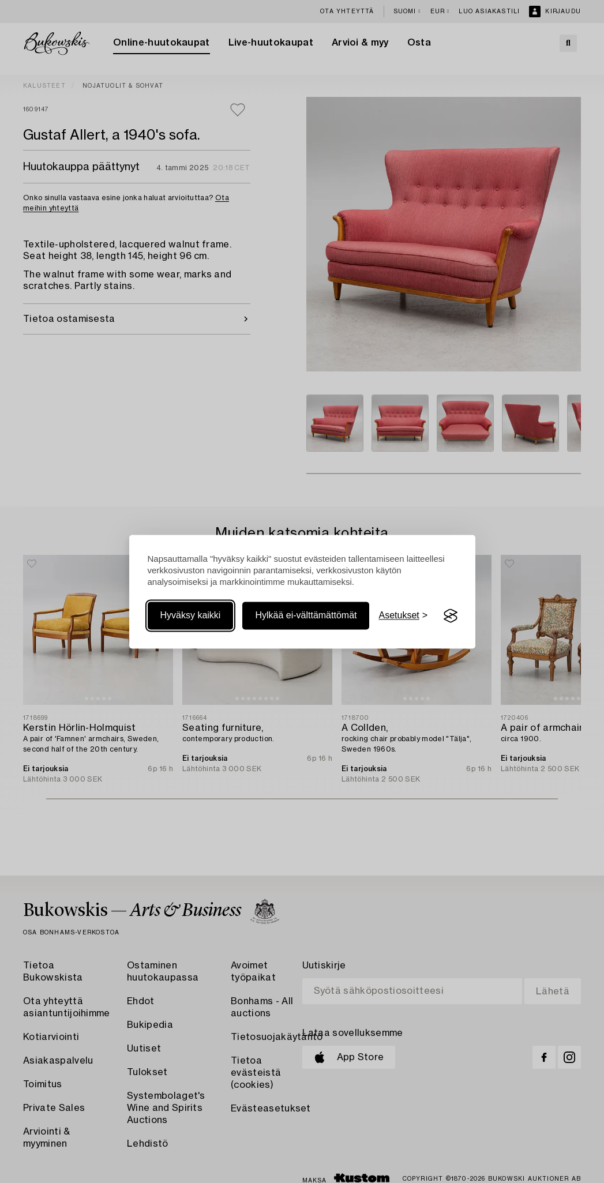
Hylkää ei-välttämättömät (306, 616)
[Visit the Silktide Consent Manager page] (450, 616)
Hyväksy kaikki (190, 616)
